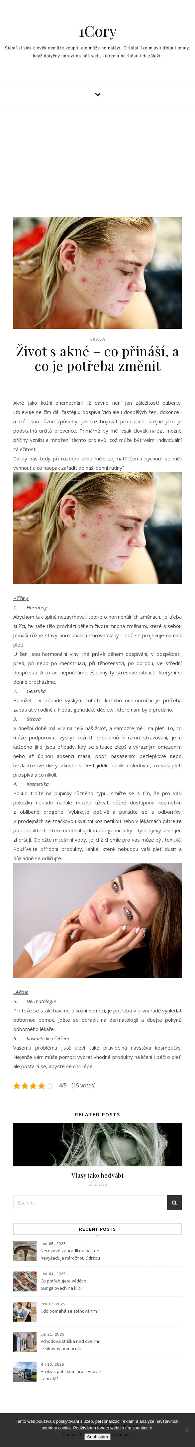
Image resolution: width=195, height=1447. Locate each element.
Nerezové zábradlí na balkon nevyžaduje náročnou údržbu (70, 1254)
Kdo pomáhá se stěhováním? (70, 1311)
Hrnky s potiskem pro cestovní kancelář (71, 1375)
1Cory (98, 30)
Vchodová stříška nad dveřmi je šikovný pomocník (70, 1344)
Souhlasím (97, 1436)
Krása (97, 339)
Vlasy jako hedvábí (97, 1175)
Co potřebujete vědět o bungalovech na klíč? (63, 1284)
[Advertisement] (97, 153)
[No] (186, 1430)
